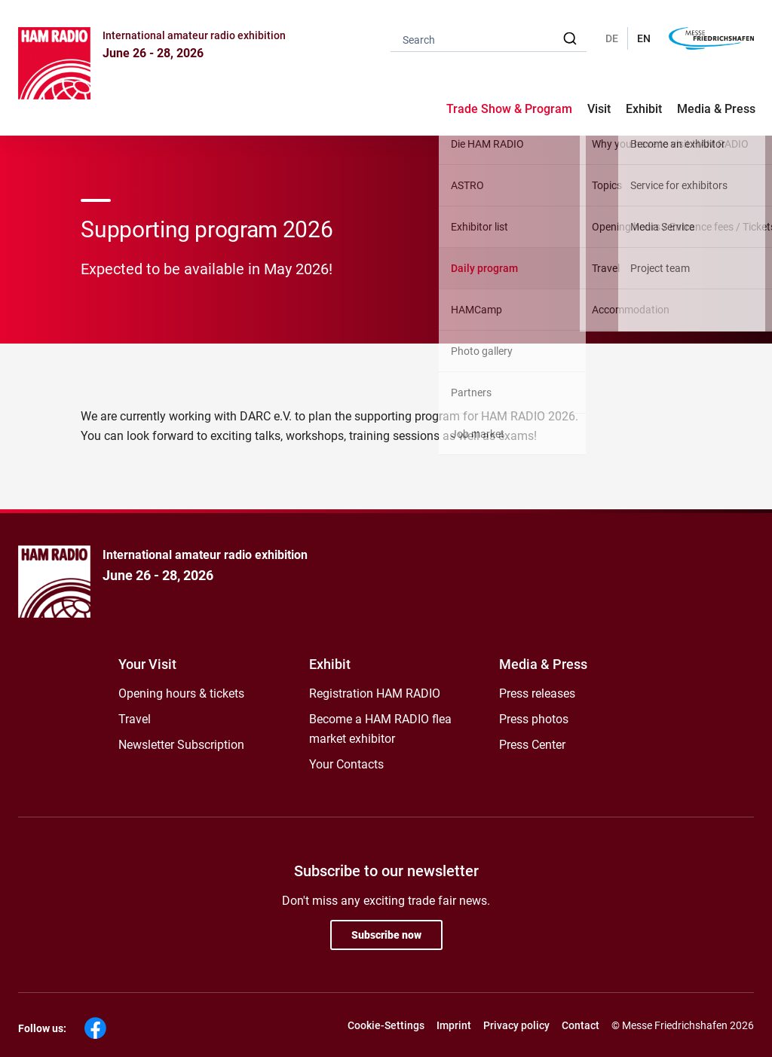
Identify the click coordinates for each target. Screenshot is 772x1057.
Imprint (454, 1025)
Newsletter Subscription (181, 745)
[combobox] (489, 39)
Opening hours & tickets (181, 693)
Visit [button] (599, 109)
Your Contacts (346, 764)
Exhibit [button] (644, 109)
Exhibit (330, 664)
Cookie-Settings (386, 1025)
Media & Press (716, 109)
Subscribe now (386, 935)
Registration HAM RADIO (374, 693)
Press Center (532, 745)
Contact (580, 1025)
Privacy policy (516, 1025)
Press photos (533, 719)
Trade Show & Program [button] (509, 109)
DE (611, 38)
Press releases (537, 693)
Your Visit (147, 664)
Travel (134, 719)
